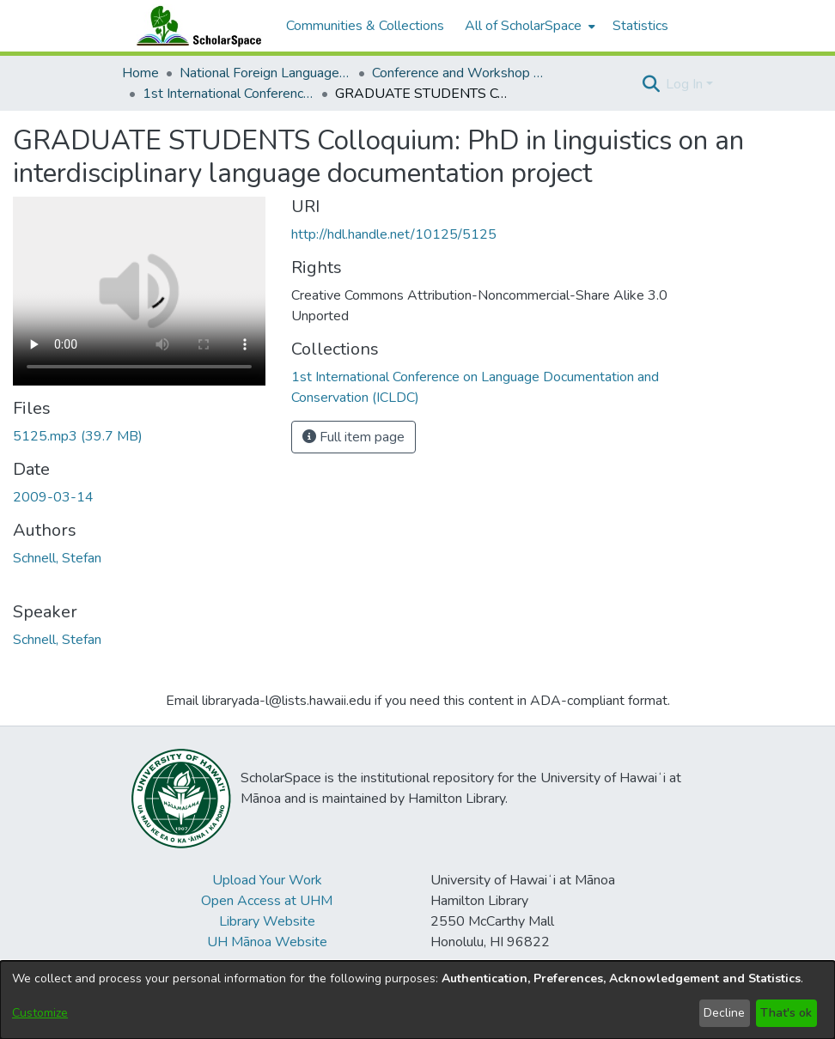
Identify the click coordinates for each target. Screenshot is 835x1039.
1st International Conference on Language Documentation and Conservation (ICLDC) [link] (228, 93)
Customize (40, 1013)
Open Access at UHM (266, 900)
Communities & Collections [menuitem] (365, 25)
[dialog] (417, 1000)
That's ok (786, 1013)
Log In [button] (686, 84)
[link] (78, 436)
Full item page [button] (353, 437)
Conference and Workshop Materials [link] (458, 73)
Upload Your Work (267, 880)
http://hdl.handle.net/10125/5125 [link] (394, 234)
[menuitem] (528, 26)
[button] (650, 84)
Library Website (267, 921)
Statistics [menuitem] (640, 25)
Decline (724, 1013)
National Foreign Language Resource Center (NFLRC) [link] (265, 73)
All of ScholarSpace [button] (523, 25)
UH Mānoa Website (267, 942)
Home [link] (140, 73)
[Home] (195, 25)
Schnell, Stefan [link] (57, 558)
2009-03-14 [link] (53, 497)
